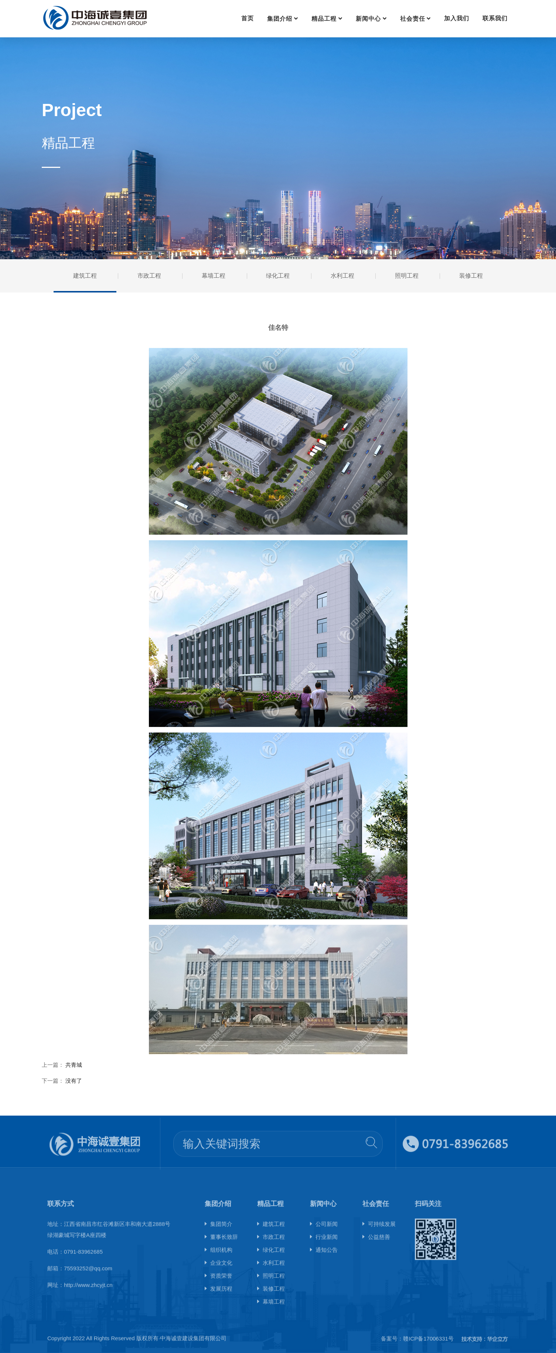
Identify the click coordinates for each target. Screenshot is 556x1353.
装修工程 (471, 276)
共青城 (73, 1065)
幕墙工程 (213, 276)
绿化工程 (278, 276)
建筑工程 (85, 276)
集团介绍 (279, 19)
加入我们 (456, 18)
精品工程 (324, 19)
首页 (247, 18)
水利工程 (342, 276)
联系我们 (495, 18)
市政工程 (149, 276)
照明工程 (407, 276)
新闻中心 (368, 19)
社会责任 (412, 19)
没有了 (73, 1081)
